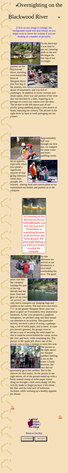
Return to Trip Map (34, 433)
